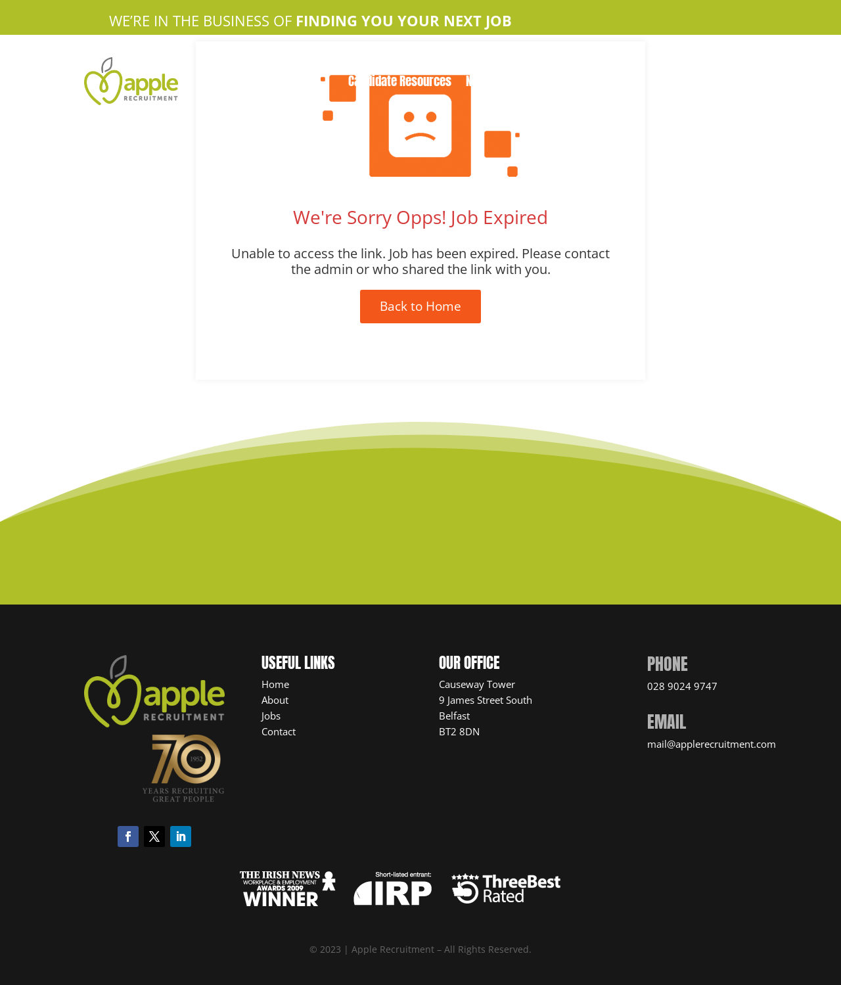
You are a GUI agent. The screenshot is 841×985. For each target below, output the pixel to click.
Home (323, 63)
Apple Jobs (436, 63)
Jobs (271, 715)
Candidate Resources (399, 83)
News (479, 83)
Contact (278, 731)
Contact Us (504, 63)
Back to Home (420, 306)
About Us (373, 63)
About (274, 699)
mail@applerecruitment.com (711, 743)
